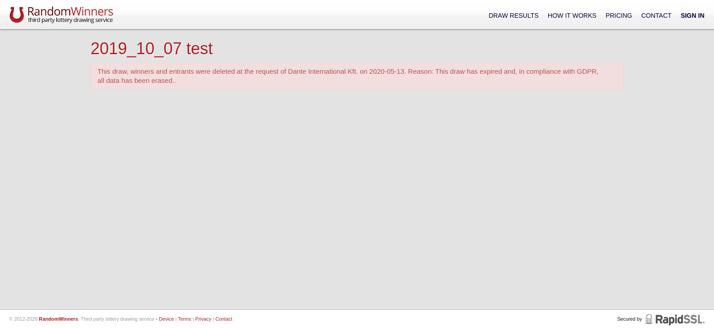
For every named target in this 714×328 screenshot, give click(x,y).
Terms (184, 319)
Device (166, 319)
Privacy (203, 319)
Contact (656, 15)
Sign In (692, 15)
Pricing (619, 15)
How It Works (572, 15)
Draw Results (514, 15)
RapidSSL (674, 319)
